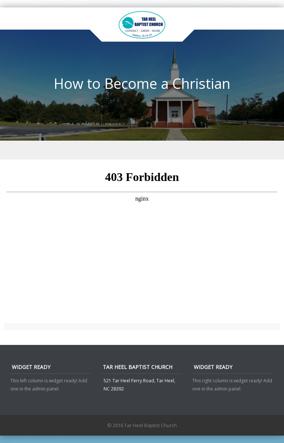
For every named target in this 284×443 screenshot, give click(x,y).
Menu (142, 150)
